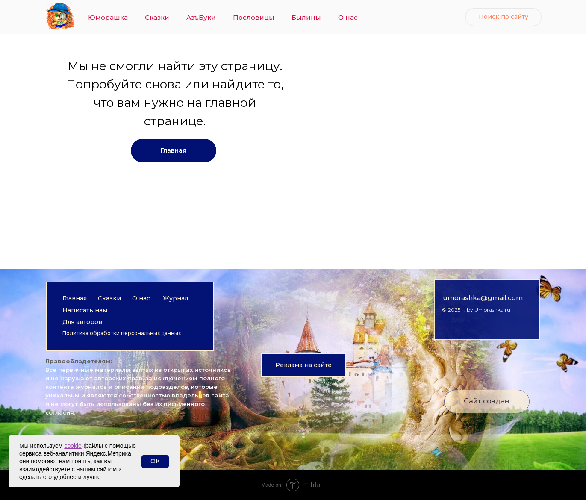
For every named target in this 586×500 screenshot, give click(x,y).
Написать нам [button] (84, 310)
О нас (348, 17)
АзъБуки (201, 17)
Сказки (157, 17)
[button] (303, 365)
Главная (74, 298)
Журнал (175, 298)
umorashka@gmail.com (483, 298)
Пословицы (253, 17)
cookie (72, 445)
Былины (306, 17)
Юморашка (108, 17)
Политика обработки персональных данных (121, 333)
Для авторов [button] (82, 322)
